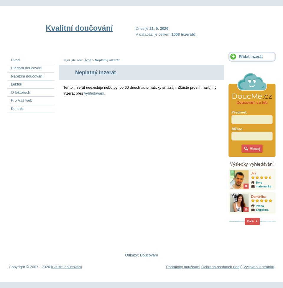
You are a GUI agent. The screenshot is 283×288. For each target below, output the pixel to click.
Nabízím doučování (27, 76)
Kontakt (17, 108)
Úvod (87, 60)
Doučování (149, 255)
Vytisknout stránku (258, 267)
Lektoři (16, 84)
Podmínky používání (183, 267)
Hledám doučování (26, 68)
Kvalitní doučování (79, 28)
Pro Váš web (21, 100)
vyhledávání (94, 93)
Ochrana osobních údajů (221, 267)
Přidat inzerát (251, 56)
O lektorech (20, 92)
